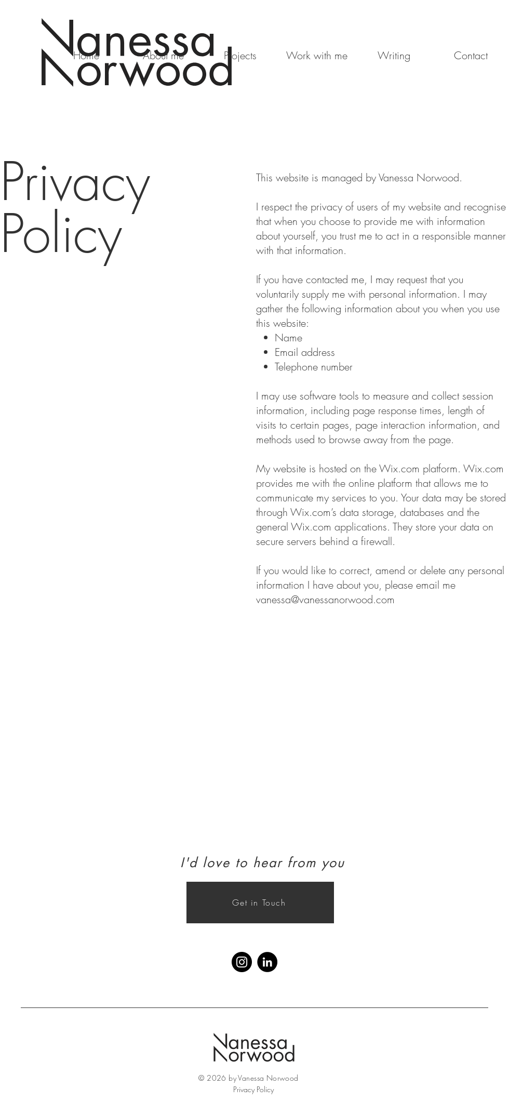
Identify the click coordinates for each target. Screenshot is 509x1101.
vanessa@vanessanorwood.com (325, 599)
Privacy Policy (253, 1089)
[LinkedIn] (267, 962)
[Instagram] (242, 962)
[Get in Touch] (260, 902)
